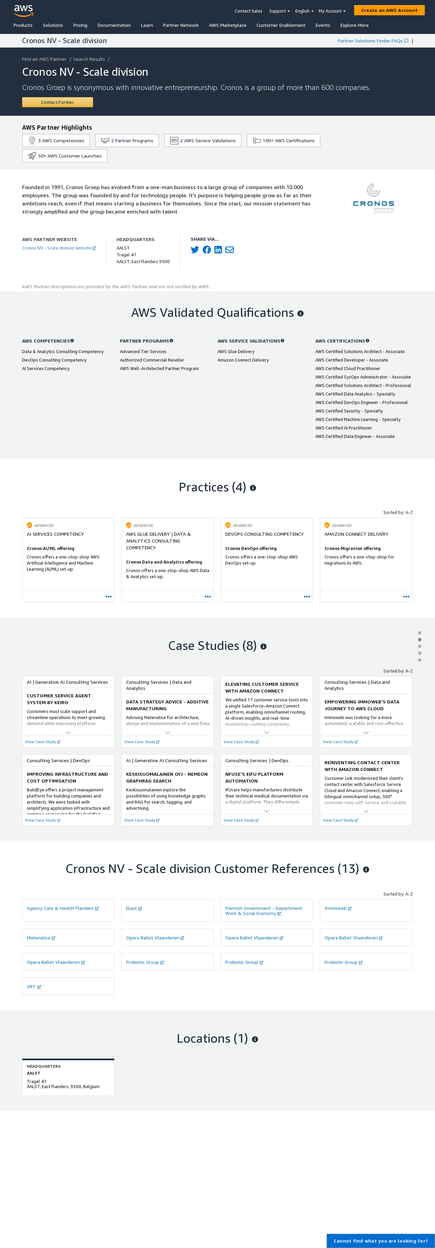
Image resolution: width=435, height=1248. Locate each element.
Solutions (53, 25)
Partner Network (181, 25)
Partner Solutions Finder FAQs (373, 40)
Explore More (355, 25)
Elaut (134, 908)
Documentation (114, 25)
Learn (147, 25)
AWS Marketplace (227, 25)
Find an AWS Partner (45, 59)
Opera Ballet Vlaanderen (155, 937)
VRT (34, 986)
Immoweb (338, 908)
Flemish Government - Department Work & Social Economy (263, 910)
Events (323, 25)
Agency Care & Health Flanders (63, 908)
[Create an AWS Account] (389, 10)
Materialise (41, 937)
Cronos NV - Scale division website (59, 248)
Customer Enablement (281, 25)
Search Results (89, 59)
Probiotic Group (145, 962)
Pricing (80, 25)
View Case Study (42, 741)
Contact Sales (248, 11)
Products (23, 25)
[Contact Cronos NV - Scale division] (57, 102)
